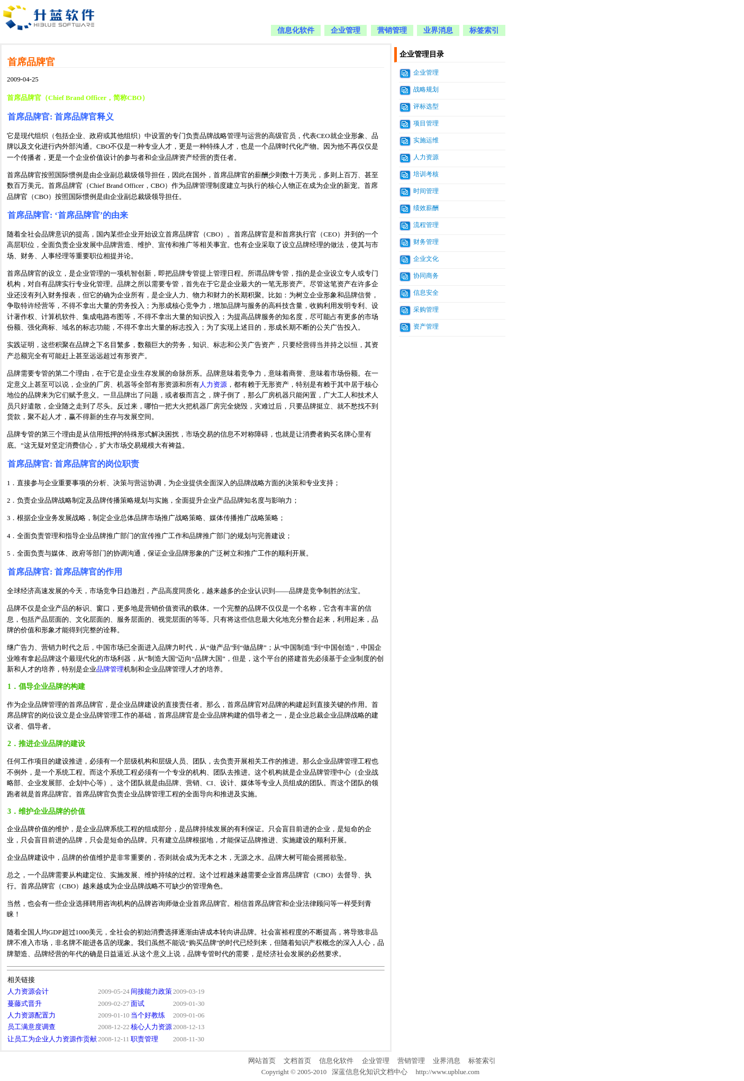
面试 (137, 1003)
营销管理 (392, 30)
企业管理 (345, 30)
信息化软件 (295, 30)
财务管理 (426, 242)
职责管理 (144, 1039)
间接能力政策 (151, 991)
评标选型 (426, 106)
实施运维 (426, 140)
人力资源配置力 (31, 1015)
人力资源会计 (28, 991)
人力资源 (213, 384)
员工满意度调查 (31, 1027)
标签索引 (484, 30)
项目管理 (426, 123)
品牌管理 (110, 669)
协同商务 (426, 275)
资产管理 (426, 326)
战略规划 (426, 89)
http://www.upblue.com (447, 1072)
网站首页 (262, 1061)
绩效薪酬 (426, 208)
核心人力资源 (151, 1027)
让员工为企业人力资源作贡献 (52, 1039)
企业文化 (426, 258)
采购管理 (426, 309)
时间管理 (426, 191)
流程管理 (426, 225)
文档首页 (297, 1061)
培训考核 (426, 174)
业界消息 (438, 30)
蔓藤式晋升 (24, 1003)
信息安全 (426, 292)
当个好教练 (148, 1015)
